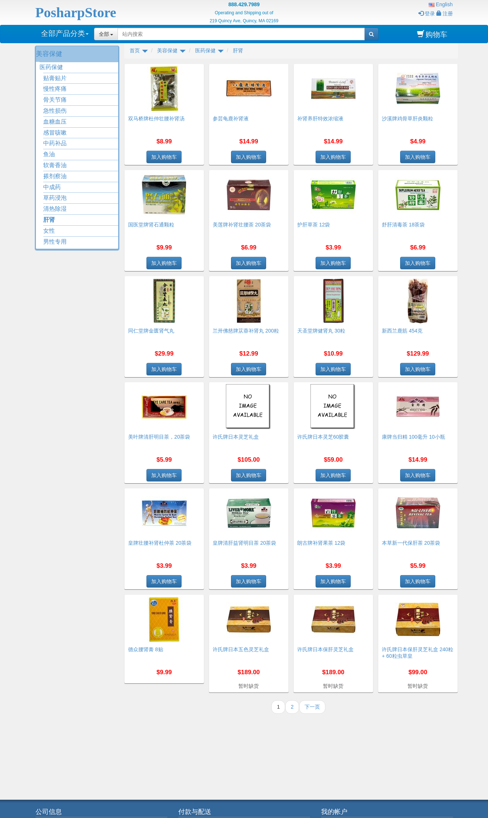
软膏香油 (55, 165)
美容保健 (49, 53)
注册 (444, 13)
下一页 (312, 707)
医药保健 (51, 67)
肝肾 (49, 220)
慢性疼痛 (55, 89)
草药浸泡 (55, 198)
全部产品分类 (65, 33)
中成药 (52, 187)
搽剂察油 (55, 176)
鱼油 (49, 154)
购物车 (432, 34)
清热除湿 (55, 209)
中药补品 (55, 143)
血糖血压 (55, 122)
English (441, 4)
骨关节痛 (55, 100)
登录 (426, 13)
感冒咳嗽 (55, 133)
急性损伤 (55, 111)
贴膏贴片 (55, 78)
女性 (49, 231)
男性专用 (55, 242)
